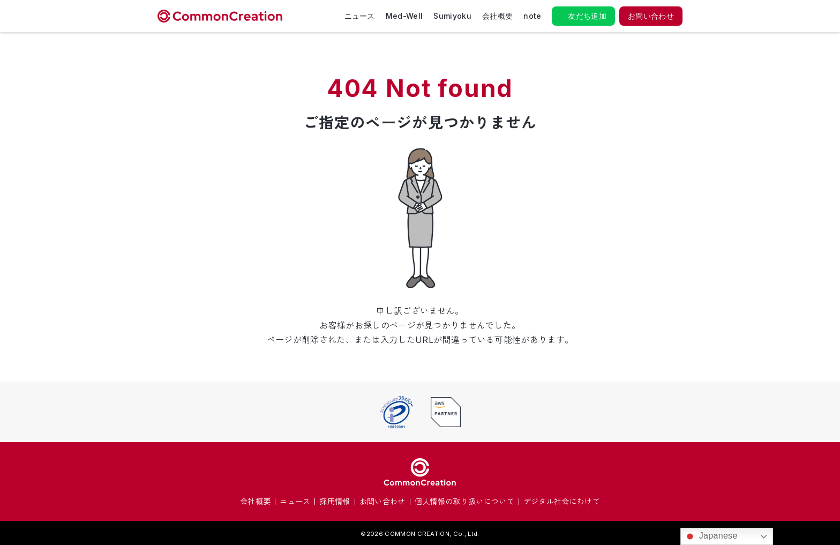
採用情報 (334, 501)
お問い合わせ (651, 15)
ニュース (359, 15)
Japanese (711, 536)
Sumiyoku (452, 15)
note (532, 15)
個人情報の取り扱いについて (464, 501)
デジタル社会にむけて (561, 501)
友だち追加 (587, 15)
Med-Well (404, 15)
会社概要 (497, 15)
